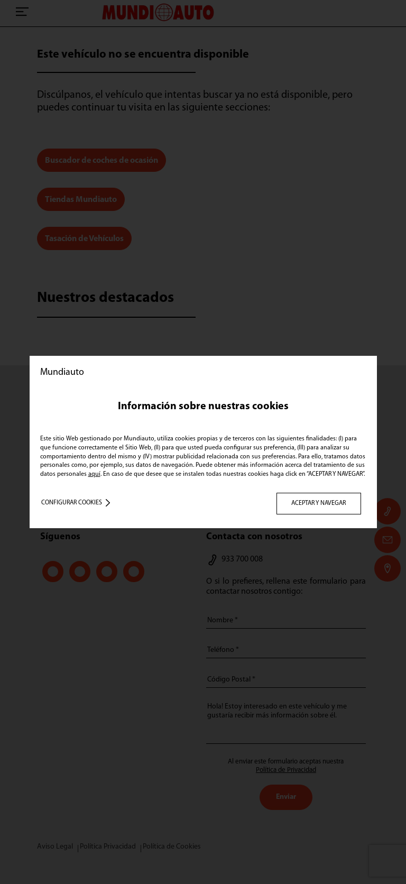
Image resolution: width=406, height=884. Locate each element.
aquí (94, 474)
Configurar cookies (71, 503)
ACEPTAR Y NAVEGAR (318, 503)
